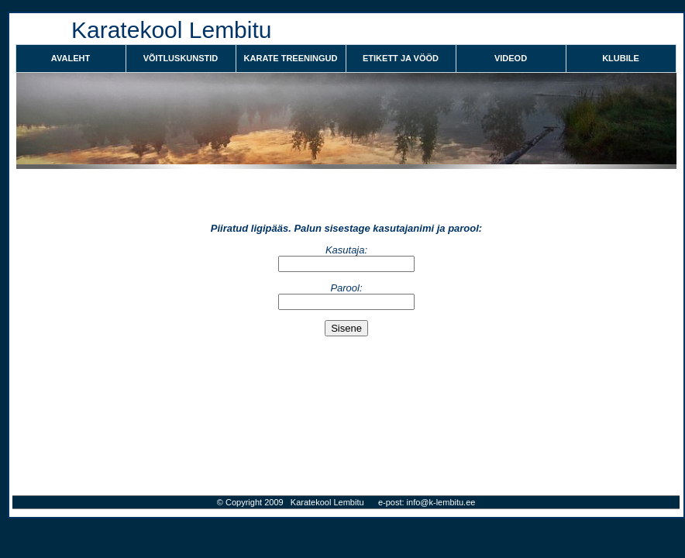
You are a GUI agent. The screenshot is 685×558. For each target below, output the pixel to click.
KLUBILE (620, 58)
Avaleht (70, 58)
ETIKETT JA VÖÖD (401, 58)
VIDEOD (510, 58)
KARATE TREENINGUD (291, 58)
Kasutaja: (346, 250)
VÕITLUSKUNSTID (181, 58)
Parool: (346, 288)
